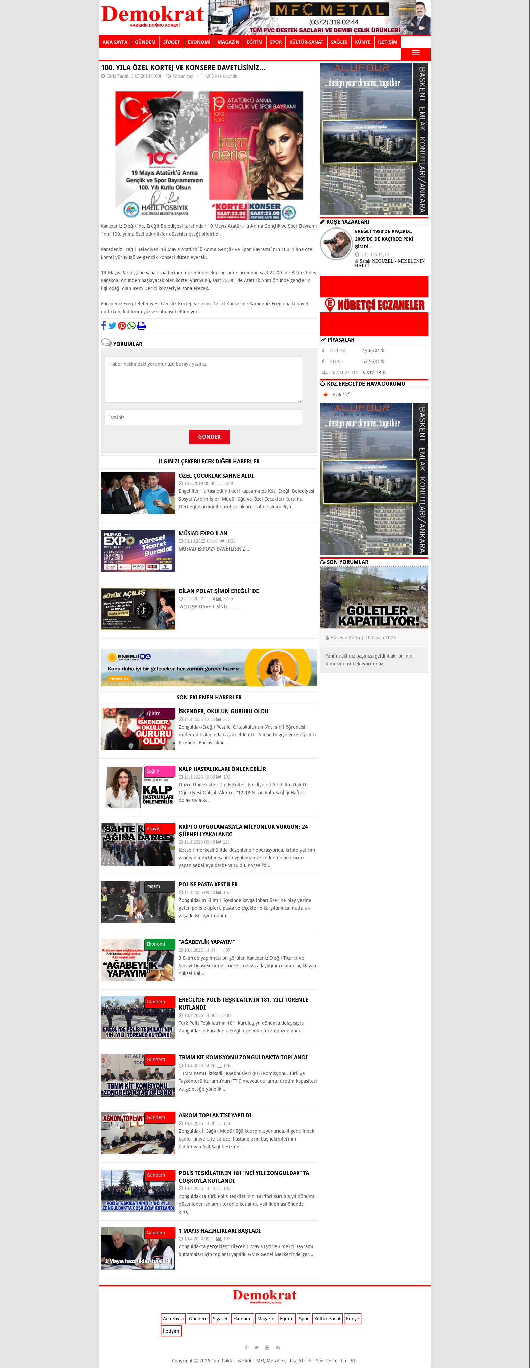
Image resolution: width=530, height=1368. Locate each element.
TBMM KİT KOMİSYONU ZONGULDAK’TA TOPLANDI (243, 1057)
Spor (304, 1318)
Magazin (265, 1318)
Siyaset (220, 1318)
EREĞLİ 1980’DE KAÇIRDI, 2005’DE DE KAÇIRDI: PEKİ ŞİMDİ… (384, 239)
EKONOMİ (199, 42)
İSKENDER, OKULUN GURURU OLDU (223, 711)
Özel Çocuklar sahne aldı (216, 476)
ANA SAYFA (115, 42)
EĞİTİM (255, 42)
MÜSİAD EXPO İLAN (203, 533)
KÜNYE (362, 42)
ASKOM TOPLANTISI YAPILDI (215, 1115)
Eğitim (287, 1318)
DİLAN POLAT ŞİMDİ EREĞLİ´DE (219, 591)
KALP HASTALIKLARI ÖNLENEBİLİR (222, 769)
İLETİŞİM (387, 42)
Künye (352, 1318)
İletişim (171, 1331)
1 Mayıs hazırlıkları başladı (220, 1231)
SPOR (276, 42)
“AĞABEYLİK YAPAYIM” (207, 942)
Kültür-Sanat (327, 1318)
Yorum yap (182, 76)
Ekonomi (242, 1318)
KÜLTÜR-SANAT (306, 42)
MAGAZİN (228, 42)
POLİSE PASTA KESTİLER (208, 884)
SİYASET (171, 42)
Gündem (198, 1318)
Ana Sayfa (173, 1318)
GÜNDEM (145, 42)
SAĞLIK (339, 42)
